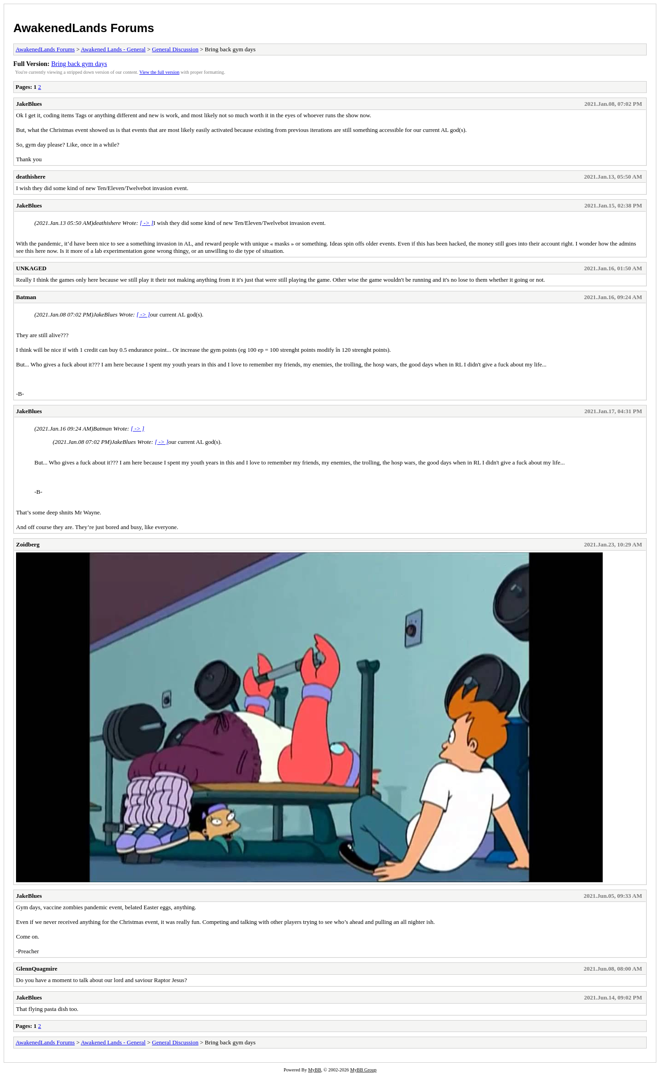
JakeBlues (29, 103)
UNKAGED (31, 268)
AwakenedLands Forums (83, 28)
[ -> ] (147, 222)
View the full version (159, 72)
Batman (26, 297)
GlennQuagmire (36, 968)
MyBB (314, 1069)
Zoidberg (27, 544)
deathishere (30, 176)
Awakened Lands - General (113, 49)
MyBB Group (363, 1069)
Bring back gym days (79, 63)
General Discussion (175, 49)
